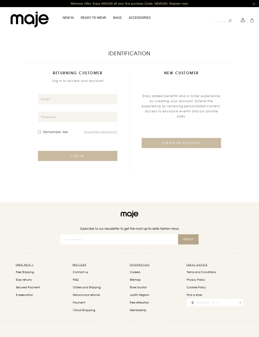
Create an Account (181, 143)
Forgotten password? (101, 131)
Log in (77, 155)
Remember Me (55, 132)
